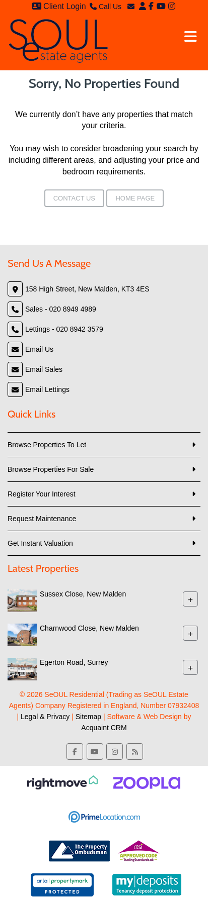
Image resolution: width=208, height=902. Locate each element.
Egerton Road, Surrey (74, 662)
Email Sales (43, 369)
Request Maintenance (42, 519)
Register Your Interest (42, 494)
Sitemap (88, 717)
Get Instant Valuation (40, 543)
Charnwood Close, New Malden (89, 628)
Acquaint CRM (103, 728)
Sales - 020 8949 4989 (60, 309)
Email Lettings (47, 389)
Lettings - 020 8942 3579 (64, 329)
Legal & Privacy (45, 717)
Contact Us (74, 198)
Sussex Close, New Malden (83, 594)
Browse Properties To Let (47, 445)
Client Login (59, 6)
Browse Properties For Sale (51, 469)
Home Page (135, 198)
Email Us (39, 349)
